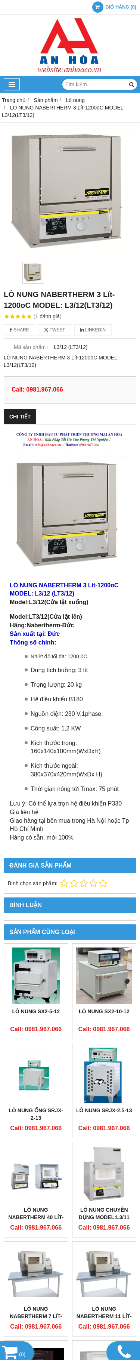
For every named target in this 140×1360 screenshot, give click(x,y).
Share (19, 330)
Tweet (54, 330)
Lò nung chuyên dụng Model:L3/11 (104, 1213)
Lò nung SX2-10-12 (104, 1011)
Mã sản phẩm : (31, 347)
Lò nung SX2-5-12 (36, 1011)
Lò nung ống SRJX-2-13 (36, 1114)
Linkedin (93, 330)
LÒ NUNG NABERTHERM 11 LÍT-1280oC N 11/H (104, 1316)
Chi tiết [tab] (20, 417)
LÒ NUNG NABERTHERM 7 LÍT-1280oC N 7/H (36, 1316)
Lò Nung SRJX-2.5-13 (104, 1110)
